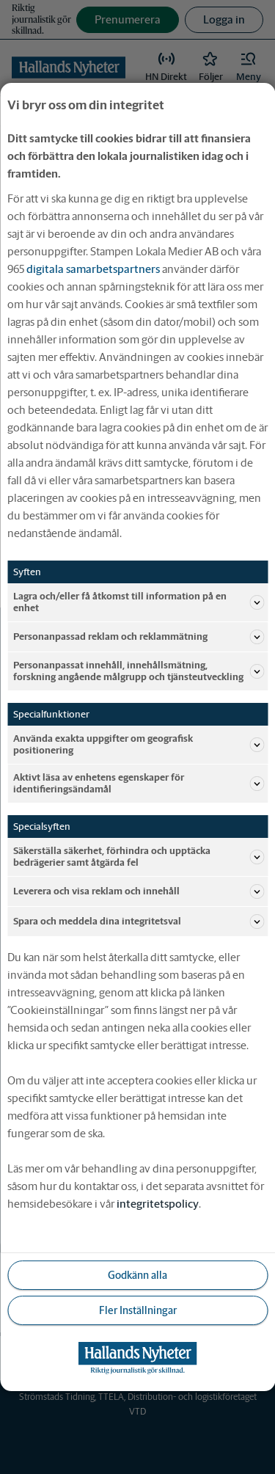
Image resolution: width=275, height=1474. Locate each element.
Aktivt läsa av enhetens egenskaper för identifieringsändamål (138, 783)
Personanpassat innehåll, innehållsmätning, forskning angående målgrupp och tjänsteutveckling (138, 671)
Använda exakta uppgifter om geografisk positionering (138, 744)
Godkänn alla (137, 1275)
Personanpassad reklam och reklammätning (138, 637)
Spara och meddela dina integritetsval (138, 921)
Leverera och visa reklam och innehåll (138, 891)
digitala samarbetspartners (93, 269)
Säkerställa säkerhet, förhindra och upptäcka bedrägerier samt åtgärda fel (138, 856)
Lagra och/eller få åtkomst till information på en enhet (138, 602)
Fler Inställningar (138, 1310)
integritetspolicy (158, 1204)
